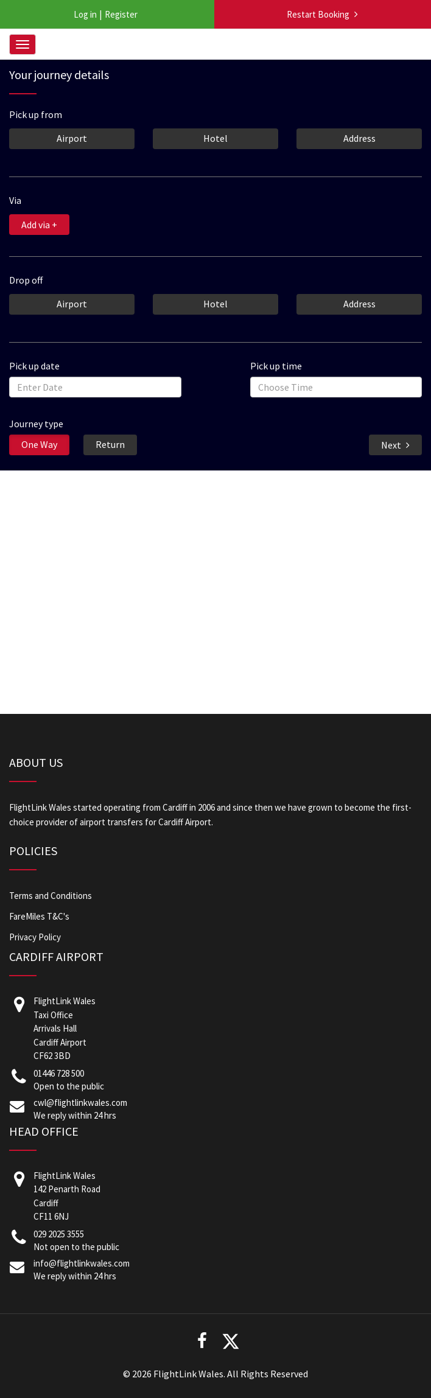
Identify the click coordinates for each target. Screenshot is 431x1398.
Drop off (26, 279)
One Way (39, 443)
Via (15, 199)
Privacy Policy (35, 937)
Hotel (215, 137)
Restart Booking (318, 14)
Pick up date (34, 365)
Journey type (36, 423)
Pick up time (276, 365)
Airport (72, 137)
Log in (85, 14)
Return (110, 443)
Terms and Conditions (50, 895)
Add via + (39, 224)
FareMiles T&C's (39, 916)
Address (359, 137)
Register (121, 14)
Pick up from (35, 113)
